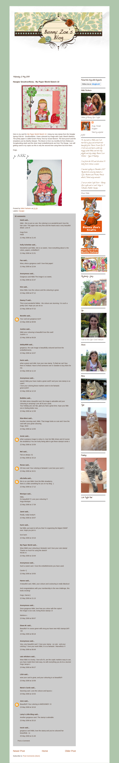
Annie (22, 436)
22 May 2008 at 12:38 (28, 411)
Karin (22, 360)
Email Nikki (85, 193)
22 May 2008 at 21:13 (28, 598)
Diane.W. (23, 625)
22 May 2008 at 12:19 (28, 391)
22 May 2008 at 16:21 (28, 471)
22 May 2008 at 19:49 (28, 556)
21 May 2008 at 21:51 (28, 253)
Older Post (70, 751)
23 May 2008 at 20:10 (28, 720)
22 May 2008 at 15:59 (28, 444)
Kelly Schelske (25, 245)
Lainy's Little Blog (27, 714)
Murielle (23, 316)
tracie (22, 728)
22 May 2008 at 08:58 (28, 322)
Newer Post (19, 751)
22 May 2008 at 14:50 (28, 429)
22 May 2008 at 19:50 (28, 574)
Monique (23, 494)
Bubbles (23, 398)
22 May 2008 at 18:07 (28, 518)
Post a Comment (24, 741)
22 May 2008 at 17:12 (28, 487)
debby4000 (24, 345)
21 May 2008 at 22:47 (28, 280)
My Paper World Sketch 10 (36, 134)
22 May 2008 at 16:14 (28, 458)
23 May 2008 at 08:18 (28, 634)
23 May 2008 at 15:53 (28, 694)
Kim (21, 287)
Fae (21, 260)
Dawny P (23, 300)
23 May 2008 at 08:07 (28, 618)
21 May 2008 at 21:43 (28, 238)
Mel (21, 452)
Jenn (22, 701)
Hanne (22, 581)
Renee (22, 465)
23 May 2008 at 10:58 (28, 681)
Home (45, 751)
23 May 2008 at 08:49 (28, 649)
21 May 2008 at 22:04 (28, 266)
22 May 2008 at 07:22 (28, 309)
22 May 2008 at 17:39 (28, 505)
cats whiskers (25, 656)
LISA (22, 674)
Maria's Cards (25, 688)
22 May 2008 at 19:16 (28, 538)
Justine (23, 329)
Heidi (22, 220)
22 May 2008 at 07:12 (28, 293)
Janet (22, 512)
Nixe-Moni (24, 418)
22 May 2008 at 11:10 (28, 371)
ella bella (23, 478)
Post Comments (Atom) (31, 756)
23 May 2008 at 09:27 (28, 667)
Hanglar (21, 211)
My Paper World (26, 545)
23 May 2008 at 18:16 (28, 707)
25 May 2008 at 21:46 (28, 736)
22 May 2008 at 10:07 (28, 353)
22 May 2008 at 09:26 (28, 337)
